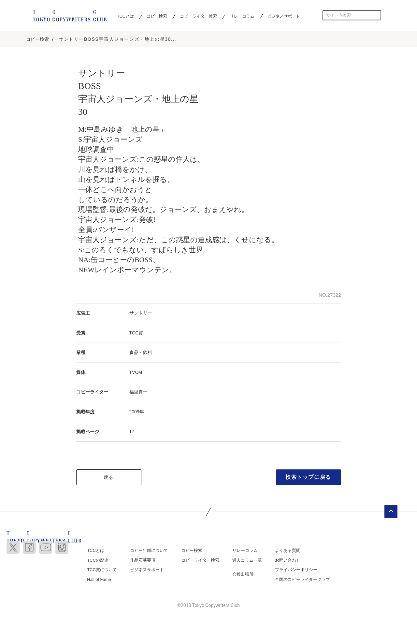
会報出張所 (242, 574)
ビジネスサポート (283, 16)
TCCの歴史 (97, 560)
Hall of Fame (99, 579)
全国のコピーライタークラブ (302, 579)
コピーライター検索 (198, 16)
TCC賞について (102, 570)
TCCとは (125, 16)
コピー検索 (157, 16)
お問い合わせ (287, 560)
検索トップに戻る (308, 477)
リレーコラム (242, 16)
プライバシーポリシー (296, 570)
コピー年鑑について (149, 550)
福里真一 (138, 392)
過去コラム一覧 (247, 560)
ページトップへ (390, 511)
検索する (376, 15)
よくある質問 (287, 550)
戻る (109, 477)
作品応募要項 (142, 560)
